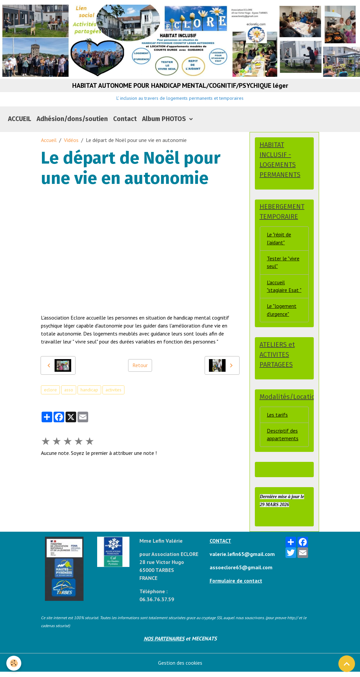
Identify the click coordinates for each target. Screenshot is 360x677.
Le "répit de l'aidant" (279, 241)
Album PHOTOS (165, 120)
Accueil (49, 141)
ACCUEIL (19, 120)
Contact (125, 120)
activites (113, 391)
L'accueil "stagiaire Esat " (284, 289)
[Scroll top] (346, 663)
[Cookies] (14, 663)
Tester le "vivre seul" (283, 265)
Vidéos (71, 141)
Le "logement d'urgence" (282, 314)
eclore (50, 391)
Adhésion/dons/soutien (72, 120)
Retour (140, 367)
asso (68, 391)
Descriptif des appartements (282, 439)
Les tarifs (277, 419)
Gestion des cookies (180, 667)
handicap (89, 391)
